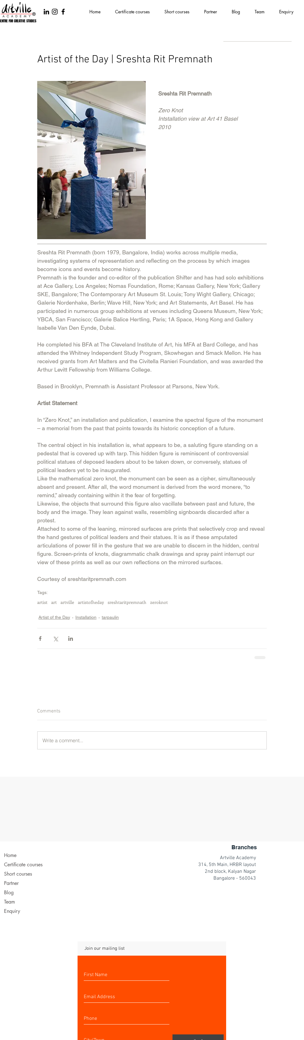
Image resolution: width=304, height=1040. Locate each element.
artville (67, 602)
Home (10, 855)
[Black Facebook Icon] (63, 12)
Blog (9, 892)
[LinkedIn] (46, 12)
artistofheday (91, 602)
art (54, 602)
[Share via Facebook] (40, 638)
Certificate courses (23, 864)
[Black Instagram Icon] (55, 12)
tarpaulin (110, 617)
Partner (11, 883)
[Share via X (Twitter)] (55, 638)
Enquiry (12, 911)
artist (42, 602)
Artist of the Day (54, 617)
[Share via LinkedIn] (71, 638)
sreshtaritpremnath (127, 602)
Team (9, 902)
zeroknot (159, 602)
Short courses (18, 874)
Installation (85, 617)
